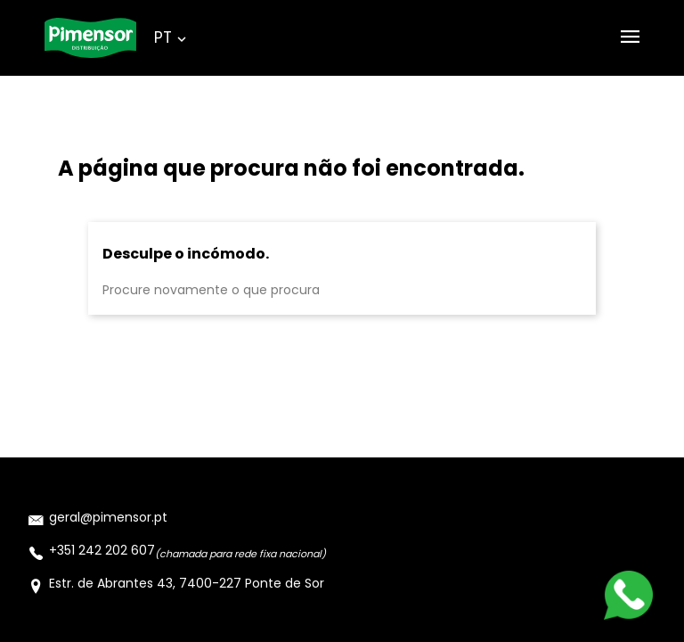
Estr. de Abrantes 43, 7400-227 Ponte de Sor (186, 583)
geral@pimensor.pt (108, 517)
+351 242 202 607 (102, 550)
